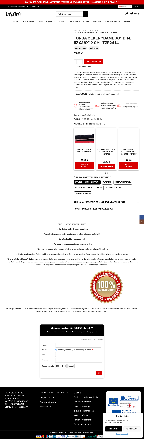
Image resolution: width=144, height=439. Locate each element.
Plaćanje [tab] (107, 182)
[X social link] (85, 119)
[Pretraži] (72, 14)
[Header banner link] (72, 2)
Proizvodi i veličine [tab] (114, 188)
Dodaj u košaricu (93, 62)
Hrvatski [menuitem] (124, 7)
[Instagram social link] (137, 6)
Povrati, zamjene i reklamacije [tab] (89, 188)
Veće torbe (94, 48)
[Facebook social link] (135, 6)
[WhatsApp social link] (94, 119)
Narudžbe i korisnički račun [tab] (87, 182)
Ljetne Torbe (93, 30)
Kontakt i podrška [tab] (83, 194)
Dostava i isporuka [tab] (123, 182)
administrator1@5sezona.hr (15, 7)
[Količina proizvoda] (78, 61)
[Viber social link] (101, 119)
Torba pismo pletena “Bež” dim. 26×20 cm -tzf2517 (128, 152)
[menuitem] (125, 6)
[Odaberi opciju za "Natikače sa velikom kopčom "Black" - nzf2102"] (106, 166)
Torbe (84, 30)
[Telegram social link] (98, 119)
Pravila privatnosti (122, 434)
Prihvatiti (113, 429)
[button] (139, 416)
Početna (77, 30)
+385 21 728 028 (33, 7)
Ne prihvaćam (132, 429)
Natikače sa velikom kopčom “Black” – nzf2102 (106, 152)
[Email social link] (88, 119)
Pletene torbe (80, 48)
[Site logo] (13, 14)
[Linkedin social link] (91, 119)
